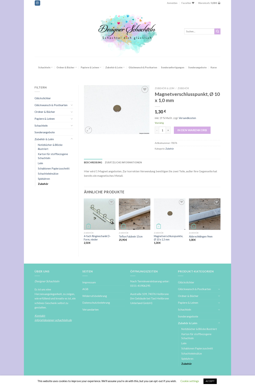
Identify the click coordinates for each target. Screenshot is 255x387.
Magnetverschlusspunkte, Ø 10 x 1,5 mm (168, 238)
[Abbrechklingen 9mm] (204, 214)
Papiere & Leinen (91, 67)
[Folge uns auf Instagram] (37, 3)
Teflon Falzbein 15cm (131, 236)
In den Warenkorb (192, 130)
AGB (85, 289)
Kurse (214, 67)
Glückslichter (43, 98)
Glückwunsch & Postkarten (143, 67)
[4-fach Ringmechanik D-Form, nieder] (99, 214)
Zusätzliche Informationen (123, 162)
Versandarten (90, 309)
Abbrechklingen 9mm (200, 236)
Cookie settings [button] (189, 381)
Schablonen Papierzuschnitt (54, 168)
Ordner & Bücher (66, 67)
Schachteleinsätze (48, 173)
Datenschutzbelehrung (96, 302)
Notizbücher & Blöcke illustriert (50, 146)
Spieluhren (44, 178)
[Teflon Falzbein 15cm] (134, 214)
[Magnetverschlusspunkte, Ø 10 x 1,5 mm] (169, 214)
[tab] (93, 162)
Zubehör (43, 183)
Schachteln (45, 67)
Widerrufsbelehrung (94, 295)
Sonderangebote (197, 67)
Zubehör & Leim (115, 67)
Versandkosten (187, 118)
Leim (40, 163)
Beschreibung (93, 162)
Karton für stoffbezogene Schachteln (53, 156)
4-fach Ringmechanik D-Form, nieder (97, 238)
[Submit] (217, 31)
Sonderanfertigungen (172, 67)
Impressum (89, 282)
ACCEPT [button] (210, 381)
